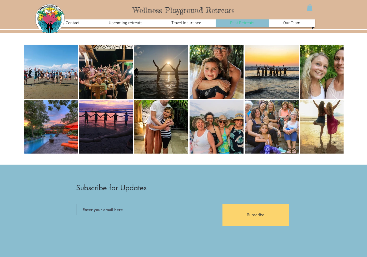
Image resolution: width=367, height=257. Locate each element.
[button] (310, 7)
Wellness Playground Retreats (184, 10)
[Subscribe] (255, 215)
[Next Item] (334, 99)
